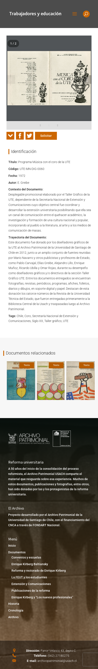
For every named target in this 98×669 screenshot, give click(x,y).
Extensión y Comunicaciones (31, 584)
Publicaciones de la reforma (30, 590)
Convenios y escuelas (26, 557)
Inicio (12, 545)
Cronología (15, 610)
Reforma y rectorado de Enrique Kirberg (38, 570)
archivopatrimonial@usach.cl (57, 661)
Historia (13, 603)
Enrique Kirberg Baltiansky (29, 564)
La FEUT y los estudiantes (29, 577)
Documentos (17, 552)
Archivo (13, 617)
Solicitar (46, 135)
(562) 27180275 (58, 655)
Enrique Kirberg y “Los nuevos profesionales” (42, 597)
